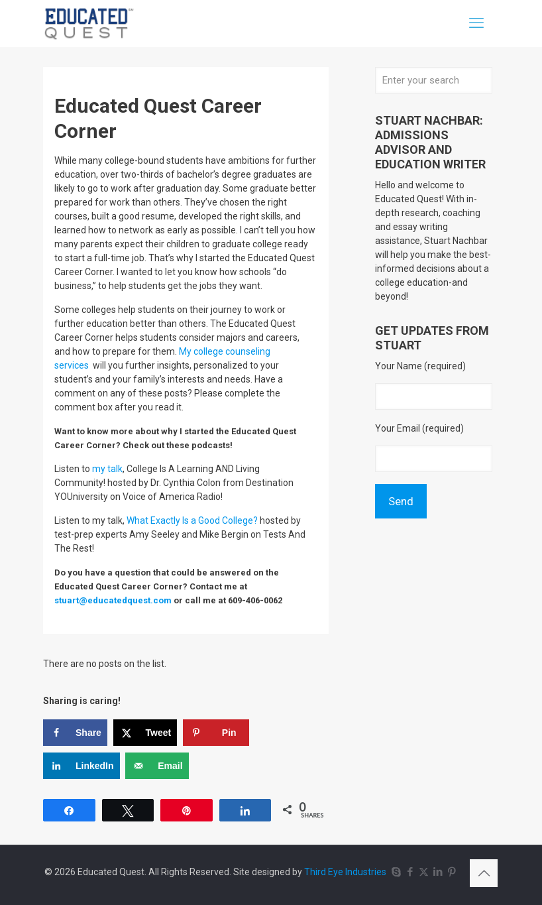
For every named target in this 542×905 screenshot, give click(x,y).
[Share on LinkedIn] (81, 766)
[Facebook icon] (410, 872)
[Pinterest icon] (452, 872)
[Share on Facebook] (75, 732)
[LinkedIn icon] (438, 872)
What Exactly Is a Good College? (192, 520)
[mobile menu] (476, 23)
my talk (107, 468)
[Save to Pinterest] (216, 732)
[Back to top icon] (484, 873)
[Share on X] (145, 732)
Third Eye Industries (345, 872)
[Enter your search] (433, 80)
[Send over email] (156, 766)
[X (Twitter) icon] (424, 872)
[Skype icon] (396, 872)
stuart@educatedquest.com (113, 600)
